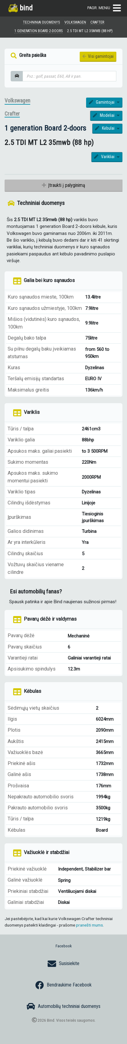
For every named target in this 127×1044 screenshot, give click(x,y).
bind (21, 7)
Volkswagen (17, 101)
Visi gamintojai (98, 56)
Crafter (12, 114)
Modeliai (104, 115)
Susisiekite (63, 964)
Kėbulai (105, 128)
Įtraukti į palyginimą (63, 185)
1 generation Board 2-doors (45, 128)
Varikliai (104, 156)
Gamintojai (102, 102)
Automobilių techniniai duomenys (63, 1006)
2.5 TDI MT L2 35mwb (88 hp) (90, 31)
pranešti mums (89, 925)
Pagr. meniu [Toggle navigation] (104, 8)
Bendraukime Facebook (63, 985)
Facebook (64, 945)
